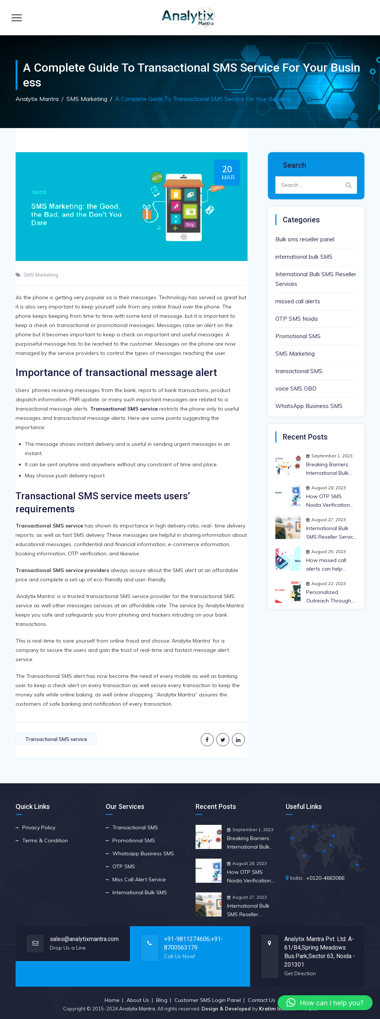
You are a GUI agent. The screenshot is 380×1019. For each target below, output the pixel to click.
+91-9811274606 (187, 939)
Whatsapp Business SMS (143, 853)
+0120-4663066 (325, 878)
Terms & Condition (45, 840)
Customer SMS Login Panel (207, 1000)
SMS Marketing (40, 275)
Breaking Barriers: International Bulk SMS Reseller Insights (327, 469)
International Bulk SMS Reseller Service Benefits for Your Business (331, 533)
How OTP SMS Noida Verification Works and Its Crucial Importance (329, 501)
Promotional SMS (298, 336)
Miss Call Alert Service (139, 879)
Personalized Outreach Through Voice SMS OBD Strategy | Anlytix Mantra (328, 597)
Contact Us (261, 1000)
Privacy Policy (38, 827)
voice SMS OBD (296, 388)
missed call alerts (297, 301)
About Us (138, 1000)
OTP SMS (123, 866)
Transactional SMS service (56, 739)
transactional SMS (298, 371)
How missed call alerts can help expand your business (326, 565)
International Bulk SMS (139, 892)
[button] (325, 1002)
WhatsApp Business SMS (309, 405)
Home (112, 1000)
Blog (161, 1000)
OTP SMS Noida (296, 318)
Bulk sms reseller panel (304, 239)
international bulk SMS (303, 256)
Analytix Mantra (137, 1009)
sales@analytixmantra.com (84, 939)
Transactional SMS (135, 827)
